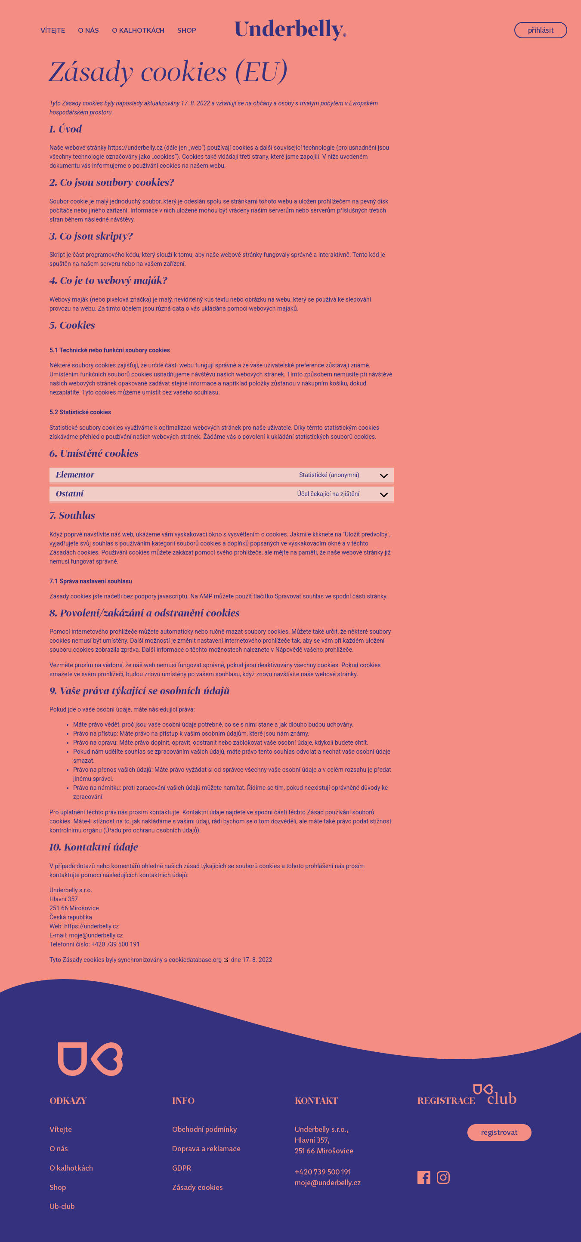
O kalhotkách (138, 30)
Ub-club (61, 1206)
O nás (88, 30)
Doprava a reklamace (206, 1148)
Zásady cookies (197, 1187)
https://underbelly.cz (135, 147)
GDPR (181, 1168)
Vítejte (52, 30)
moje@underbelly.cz (328, 1182)
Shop (186, 30)
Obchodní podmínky (204, 1129)
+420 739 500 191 (323, 1172)
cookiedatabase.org (195, 959)
